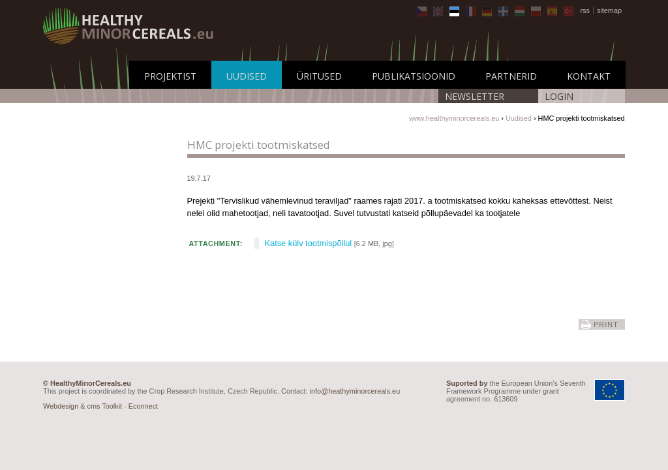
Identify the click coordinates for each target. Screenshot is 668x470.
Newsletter (474, 96)
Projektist (170, 76)
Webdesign (60, 406)
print (606, 324)
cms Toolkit (105, 406)
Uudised (246, 76)
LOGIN (559, 96)
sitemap (609, 10)
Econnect (143, 406)
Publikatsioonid (413, 76)
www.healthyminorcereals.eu (454, 118)
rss (585, 10)
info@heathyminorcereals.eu (355, 391)
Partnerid (511, 76)
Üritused (319, 76)
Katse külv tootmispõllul (308, 243)
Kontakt (589, 76)
